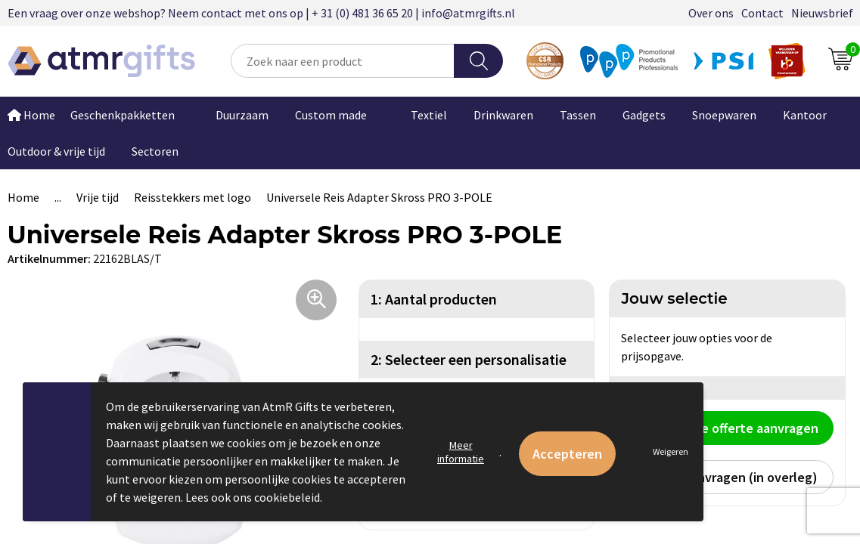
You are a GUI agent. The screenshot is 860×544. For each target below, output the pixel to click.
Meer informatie (460, 451)
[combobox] (343, 61)
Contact (762, 12)
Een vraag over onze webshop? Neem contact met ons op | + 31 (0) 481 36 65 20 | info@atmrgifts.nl (261, 12)
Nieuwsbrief (822, 12)
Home (23, 197)
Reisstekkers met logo (192, 197)
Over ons (711, 12)
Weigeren (670, 451)
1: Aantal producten (434, 298)
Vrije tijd (97, 197)
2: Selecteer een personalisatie (469, 359)
